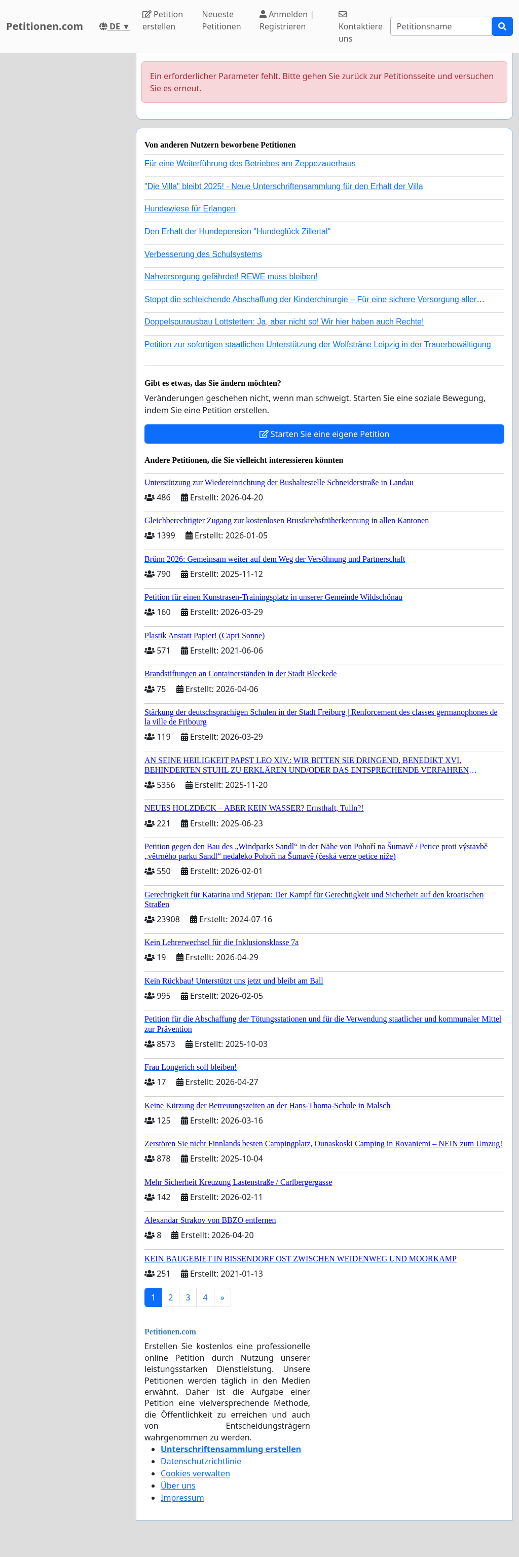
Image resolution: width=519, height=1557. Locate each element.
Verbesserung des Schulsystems (203, 254)
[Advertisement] (65, 205)
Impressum (182, 1497)
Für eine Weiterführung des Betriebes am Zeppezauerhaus (250, 163)
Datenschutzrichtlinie (201, 1461)
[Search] (441, 26)
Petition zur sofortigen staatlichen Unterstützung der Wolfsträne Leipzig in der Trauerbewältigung (317, 344)
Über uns (178, 1485)
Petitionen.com (44, 26)
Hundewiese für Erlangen (190, 208)
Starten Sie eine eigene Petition (325, 434)
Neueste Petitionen (221, 20)
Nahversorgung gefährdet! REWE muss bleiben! (231, 276)
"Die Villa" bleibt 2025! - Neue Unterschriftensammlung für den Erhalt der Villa (283, 186)
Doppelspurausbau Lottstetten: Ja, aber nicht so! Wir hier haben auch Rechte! (284, 321)
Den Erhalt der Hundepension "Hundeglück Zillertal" (237, 231)
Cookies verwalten (195, 1473)
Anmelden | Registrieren (287, 20)
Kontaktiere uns (361, 27)
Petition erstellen (162, 20)
